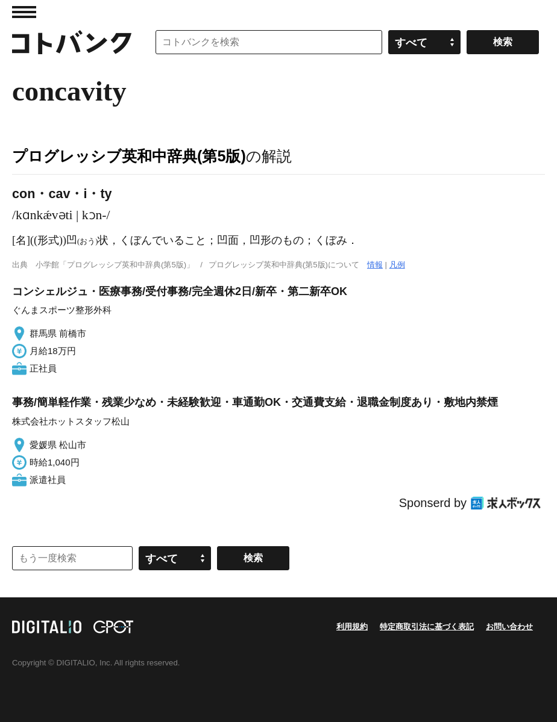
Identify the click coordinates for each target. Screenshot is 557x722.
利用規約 (352, 626)
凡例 (397, 264)
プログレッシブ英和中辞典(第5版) (129, 156)
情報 (375, 264)
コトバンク (71, 42)
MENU (24, 12)
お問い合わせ (509, 626)
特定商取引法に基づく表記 (427, 626)
